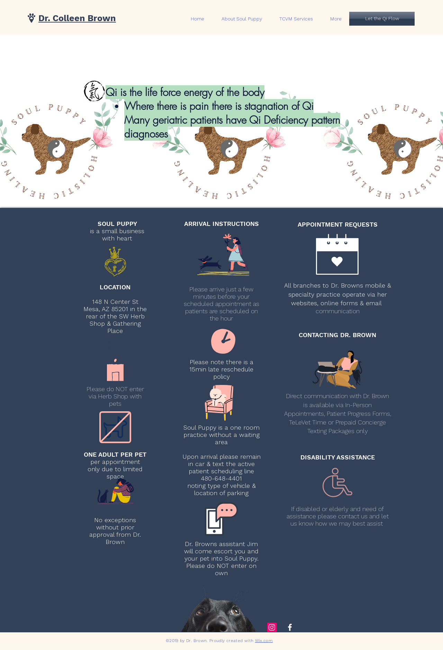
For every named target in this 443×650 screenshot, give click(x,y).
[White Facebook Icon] (290, 627)
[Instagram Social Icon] (272, 627)
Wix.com (264, 640)
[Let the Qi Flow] (382, 19)
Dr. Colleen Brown (77, 18)
